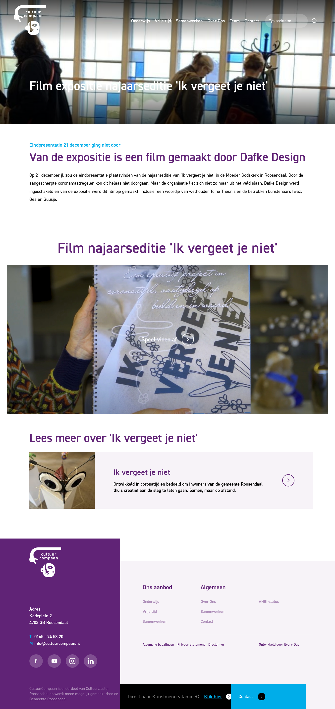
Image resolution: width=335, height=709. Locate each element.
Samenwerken (189, 21)
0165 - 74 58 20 (46, 637)
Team (235, 21)
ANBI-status (269, 601)
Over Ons (216, 21)
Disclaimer (216, 644)
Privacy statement (191, 644)
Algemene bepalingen (158, 644)
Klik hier (213, 696)
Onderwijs (140, 21)
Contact (252, 21)
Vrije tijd (163, 21)
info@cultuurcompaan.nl (54, 643)
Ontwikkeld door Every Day (279, 644)
